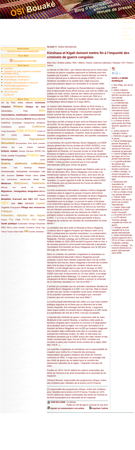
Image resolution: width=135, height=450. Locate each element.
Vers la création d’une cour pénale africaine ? (122, 193)
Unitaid (15, 232)
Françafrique (20, 156)
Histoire (41, 167)
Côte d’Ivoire (26, 131)
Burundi (41, 119)
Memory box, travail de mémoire (23, 187)
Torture (4, 232)
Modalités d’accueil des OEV (17, 199)
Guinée (4, 168)
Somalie (21, 228)
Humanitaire (34, 171)
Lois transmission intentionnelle (15, 179)
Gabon (42, 156)
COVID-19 (9, 95)
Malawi (36, 179)
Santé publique (9, 223)
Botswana (20, 119)
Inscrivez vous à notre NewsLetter (23, 51)
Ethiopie (22, 151)
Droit (30, 143)
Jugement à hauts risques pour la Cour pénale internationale (121, 115)
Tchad (38, 228)
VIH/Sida (8, 68)
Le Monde (71, 402)
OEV (5, 203)
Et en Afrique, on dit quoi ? (17, 79)
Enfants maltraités (36, 147)
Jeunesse (10, 175)
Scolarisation (23, 224)
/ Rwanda (115, 63)
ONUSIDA (29, 203)
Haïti (15, 168)
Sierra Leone (12, 228)
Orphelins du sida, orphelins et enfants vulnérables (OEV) (21, 72)
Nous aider (127, 39)
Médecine (6, 183)
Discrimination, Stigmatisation (23, 139)
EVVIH (38, 151)
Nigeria (42, 199)
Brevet (28, 119)
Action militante (25, 103)
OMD (13, 204)
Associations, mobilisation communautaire (23, 115)
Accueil (50, 47)
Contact (126, 35)
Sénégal (32, 224)
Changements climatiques (34, 123)
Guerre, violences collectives (23, 163)
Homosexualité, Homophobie (14, 171)
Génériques (7, 159)
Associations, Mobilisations (17, 76)
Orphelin (40, 203)
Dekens (27, 135)
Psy (11, 219)
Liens (125, 32)
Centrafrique (17, 123)
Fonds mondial (7, 156)
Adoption (6, 106)
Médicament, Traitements (29, 183)
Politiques (6, 211)
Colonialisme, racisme (13, 127)
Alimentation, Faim (14, 111)
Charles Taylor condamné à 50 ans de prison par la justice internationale (122, 201)
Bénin (3, 119)
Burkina (35, 119)
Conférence (38, 126)
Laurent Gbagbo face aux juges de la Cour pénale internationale (122, 156)
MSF (36, 199)
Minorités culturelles (23, 195)
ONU (20, 203)
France (33, 155)
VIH (26, 231)
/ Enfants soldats (63, 63)
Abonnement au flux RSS (24, 61)
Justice (20, 175)
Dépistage (41, 135)
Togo (43, 228)
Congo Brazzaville (8, 131)
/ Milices (81, 63)
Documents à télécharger (128, 25)
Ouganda (5, 207)
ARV (42, 110)
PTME (17, 220)
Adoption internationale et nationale (21, 82)
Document (8, 143)
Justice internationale (14, 88)
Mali (43, 179)
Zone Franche (11, 91)
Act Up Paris (8, 103)
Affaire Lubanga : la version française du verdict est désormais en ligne (122, 175)
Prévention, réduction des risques (23, 215)
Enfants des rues (11, 147)
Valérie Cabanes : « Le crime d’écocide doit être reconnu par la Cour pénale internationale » (122, 95)
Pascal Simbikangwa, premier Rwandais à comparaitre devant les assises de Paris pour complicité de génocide (122, 146)
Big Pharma (11, 119)
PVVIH (25, 219)
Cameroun (5, 123)
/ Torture (129, 63)
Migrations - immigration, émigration (20, 191)
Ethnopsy (30, 151)
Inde (43, 171)
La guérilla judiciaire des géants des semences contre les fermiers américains (121, 165)
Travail (9, 232)
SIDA (3, 227)
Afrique (18, 106)
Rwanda (42, 220)
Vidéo (21, 232)
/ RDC (74, 63)
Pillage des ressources (33, 207)
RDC (34, 219)
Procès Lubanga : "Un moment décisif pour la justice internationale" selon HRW (122, 249)
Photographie (15, 207)
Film (43, 151)
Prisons (4, 220)
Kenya (28, 175)
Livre (42, 175)
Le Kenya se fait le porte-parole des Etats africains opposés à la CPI (121, 124)
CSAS (14, 135)
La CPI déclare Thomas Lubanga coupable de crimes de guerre (121, 221)
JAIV (3, 175)
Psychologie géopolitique (16, 85)
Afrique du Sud (35, 106)
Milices (42, 191)
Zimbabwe (40, 232)
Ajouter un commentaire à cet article (67, 408)
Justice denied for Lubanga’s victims (120, 132)
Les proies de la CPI (122, 215)
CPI (2, 135)
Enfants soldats (9, 151)
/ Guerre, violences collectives (98, 63)
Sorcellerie (30, 228)
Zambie (32, 232)
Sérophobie (40, 224)
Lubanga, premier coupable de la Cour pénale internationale (121, 230)
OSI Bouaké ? (127, 17)
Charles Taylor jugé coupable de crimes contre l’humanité (121, 209)
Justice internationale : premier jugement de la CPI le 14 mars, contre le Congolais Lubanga (122, 239)
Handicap (28, 168)
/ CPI (122, 63)
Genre (42, 160)
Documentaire (21, 143)
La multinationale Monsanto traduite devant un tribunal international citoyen (120, 107)
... (123, 42)
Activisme (40, 102)
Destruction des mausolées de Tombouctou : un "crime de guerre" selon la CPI (122, 186)
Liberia (35, 175)
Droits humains (39, 143)
